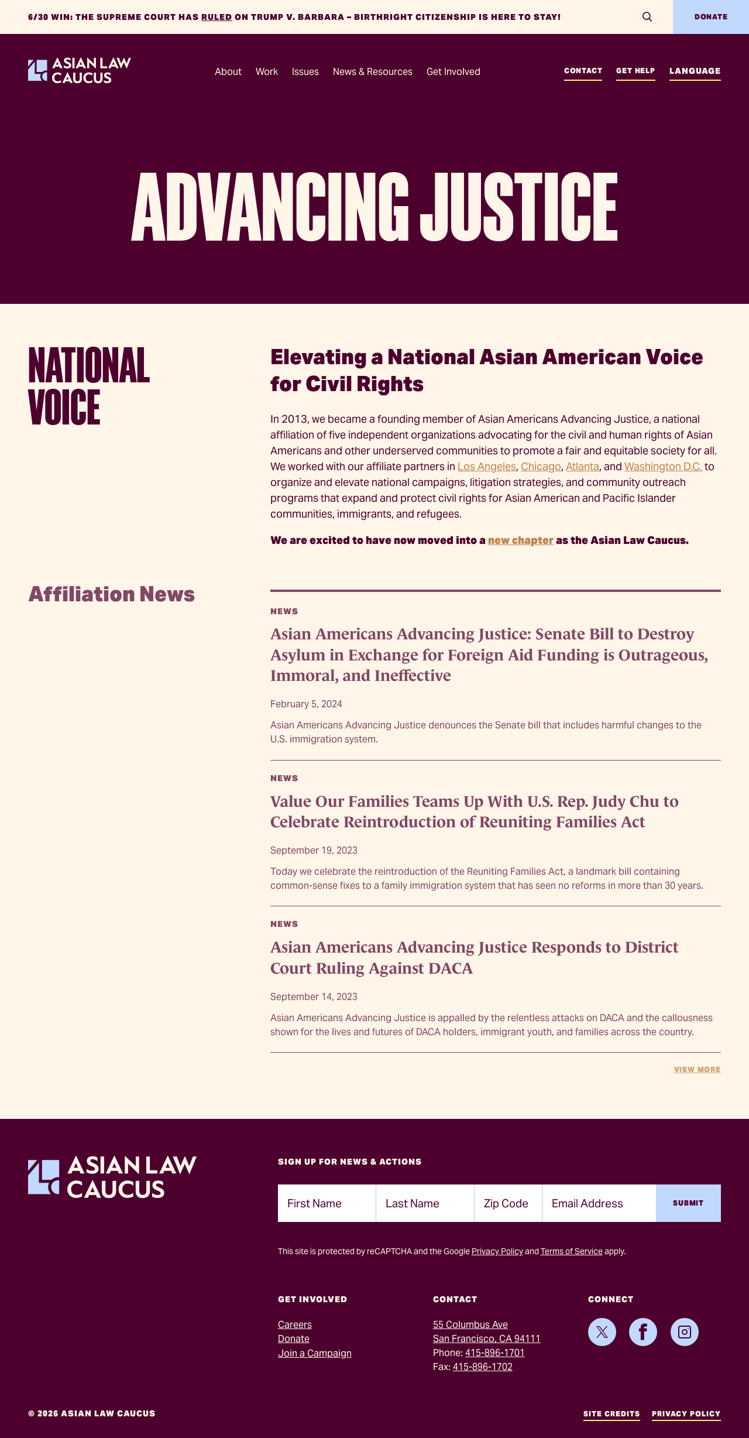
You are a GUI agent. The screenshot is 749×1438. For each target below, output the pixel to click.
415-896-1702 (483, 1367)
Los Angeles (487, 466)
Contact (583, 70)
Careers (295, 1325)
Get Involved (453, 72)
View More (697, 1069)
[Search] (647, 17)
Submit (688, 1203)
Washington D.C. (663, 466)
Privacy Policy (497, 1251)
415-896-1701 (495, 1353)
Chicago (541, 466)
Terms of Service (572, 1251)
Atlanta (582, 466)
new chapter (521, 540)
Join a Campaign (315, 1353)
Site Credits (611, 1413)
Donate (711, 16)
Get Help (635, 70)
